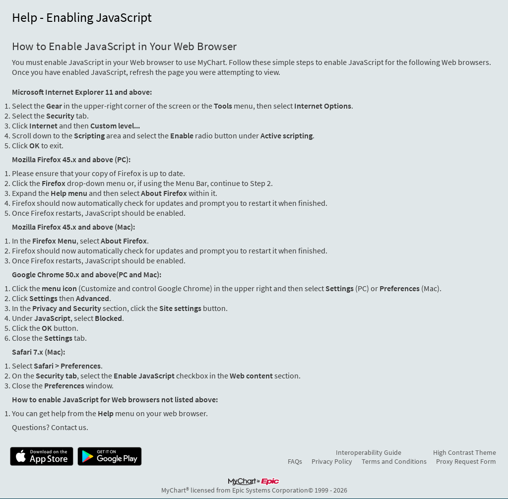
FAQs (295, 461)
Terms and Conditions (394, 461)
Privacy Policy (332, 461)
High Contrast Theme (464, 452)
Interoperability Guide (368, 452)
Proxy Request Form (466, 461)
